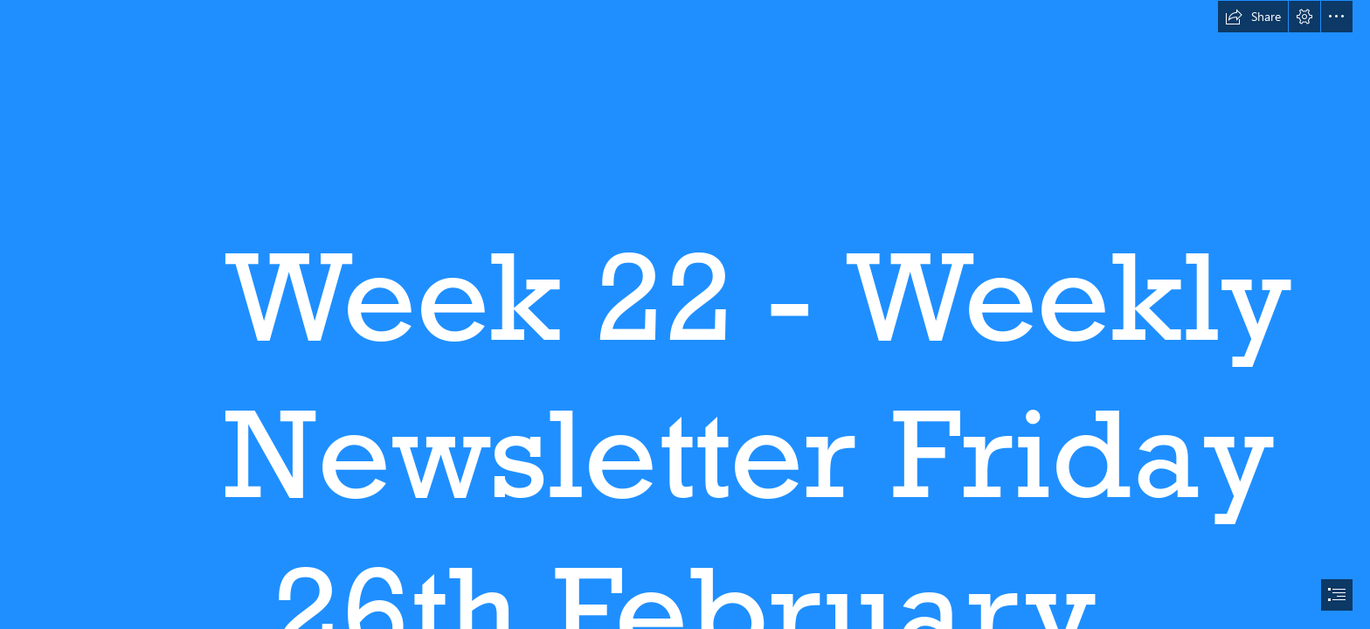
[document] (685, 314)
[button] (1253, 16)
